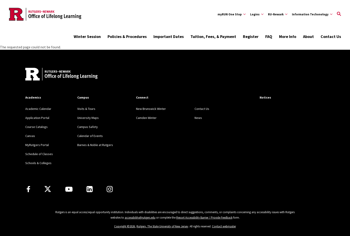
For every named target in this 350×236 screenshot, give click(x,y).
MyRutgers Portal (37, 145)
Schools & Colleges (38, 163)
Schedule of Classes (39, 154)
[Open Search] (339, 14)
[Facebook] (28, 189)
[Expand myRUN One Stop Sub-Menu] (232, 14)
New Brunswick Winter (151, 109)
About (308, 36)
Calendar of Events (90, 136)
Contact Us (331, 36)
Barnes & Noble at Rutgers (95, 145)
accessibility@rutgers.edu (140, 217)
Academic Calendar (38, 109)
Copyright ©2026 (124, 226)
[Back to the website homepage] (45, 14)
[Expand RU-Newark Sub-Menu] (277, 14)
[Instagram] (110, 189)
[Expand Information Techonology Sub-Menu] (312, 14)
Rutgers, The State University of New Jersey (162, 226)
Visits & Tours (86, 109)
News (198, 118)
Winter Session (87, 36)
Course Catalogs (36, 127)
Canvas (30, 136)
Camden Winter (146, 118)
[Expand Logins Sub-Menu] (256, 14)
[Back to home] (55, 75)
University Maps (88, 118)
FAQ (268, 36)
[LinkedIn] (90, 189)
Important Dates (168, 36)
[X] (47, 189)
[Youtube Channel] (69, 189)
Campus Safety (87, 127)
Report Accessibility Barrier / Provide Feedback (204, 217)
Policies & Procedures (127, 36)
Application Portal (37, 118)
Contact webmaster (224, 226)
